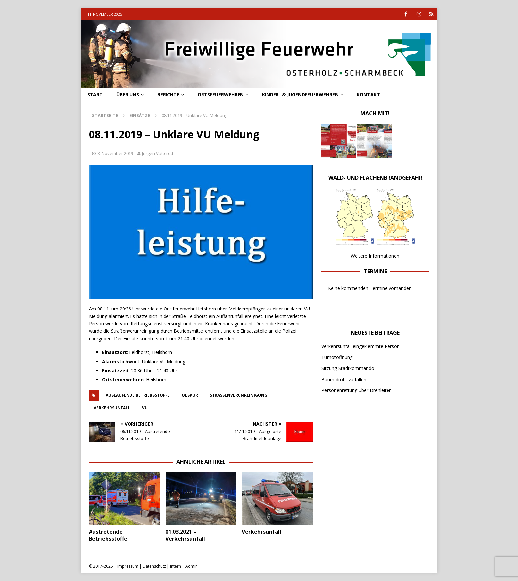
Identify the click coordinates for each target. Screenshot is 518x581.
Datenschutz (154, 566)
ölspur (190, 395)
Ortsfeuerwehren (221, 94)
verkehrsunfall (112, 408)
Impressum (127, 566)
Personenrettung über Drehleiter (356, 390)
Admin (191, 566)
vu (145, 408)
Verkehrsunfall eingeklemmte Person (360, 346)
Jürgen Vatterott (157, 153)
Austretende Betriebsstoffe (108, 535)
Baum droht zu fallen (343, 379)
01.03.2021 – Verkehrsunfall (185, 535)
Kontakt (368, 94)
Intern (175, 566)
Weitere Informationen (375, 256)
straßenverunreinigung (238, 395)
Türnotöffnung (336, 357)
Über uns (127, 94)
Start (95, 94)
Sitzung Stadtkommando (347, 368)
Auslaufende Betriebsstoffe (138, 395)
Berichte (168, 94)
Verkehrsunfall (261, 531)
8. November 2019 (115, 153)
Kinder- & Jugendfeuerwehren (300, 94)
